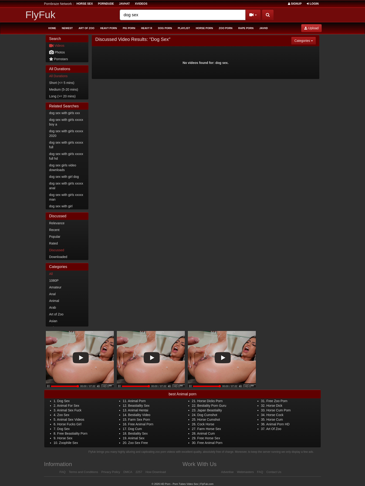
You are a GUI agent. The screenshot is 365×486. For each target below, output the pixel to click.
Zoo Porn (226, 28)
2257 (138, 472)
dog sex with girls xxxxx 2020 (66, 133)
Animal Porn (137, 401)
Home (52, 28)
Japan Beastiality (209, 410)
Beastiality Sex (138, 405)
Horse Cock (274, 415)
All (51, 274)
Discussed (56, 250)
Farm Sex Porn (139, 419)
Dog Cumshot (207, 415)
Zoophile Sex (68, 443)
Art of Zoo (87, 28)
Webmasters (245, 472)
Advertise (227, 472)
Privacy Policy (110, 472)
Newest (67, 28)
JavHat (124, 3)
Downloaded (58, 257)
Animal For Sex (68, 405)
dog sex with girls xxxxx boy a (66, 122)
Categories (305, 40)
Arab (52, 307)
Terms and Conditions (83, 472)
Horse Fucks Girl (69, 424)
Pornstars (58, 59)
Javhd (263, 28)
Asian (53, 321)
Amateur (55, 287)
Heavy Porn (108, 28)
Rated (53, 243)
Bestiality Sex (138, 433)
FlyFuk (40, 14)
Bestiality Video (139, 415)
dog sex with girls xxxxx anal (66, 186)
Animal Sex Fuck (69, 410)
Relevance (56, 223)
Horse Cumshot (208, 419)
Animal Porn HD (278, 424)
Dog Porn (165, 28)
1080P (53, 280)
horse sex (85, 3)
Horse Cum (274, 419)
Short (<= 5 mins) (61, 83)
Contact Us (273, 472)
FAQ (63, 472)
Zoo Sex (63, 415)
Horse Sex (64, 438)
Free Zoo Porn (276, 401)
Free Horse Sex (208, 438)
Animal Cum (206, 433)
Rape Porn (245, 28)
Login (313, 3)
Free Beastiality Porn (72, 433)
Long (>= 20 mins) (62, 96)
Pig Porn (129, 28)
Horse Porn (204, 28)
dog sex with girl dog (64, 177)
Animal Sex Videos (70, 419)
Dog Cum (135, 429)
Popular (54, 236)
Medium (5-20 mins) (63, 89)
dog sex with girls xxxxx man (66, 197)
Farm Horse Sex (209, 429)
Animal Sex (136, 438)
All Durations (58, 76)
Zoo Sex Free (138, 443)
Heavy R (146, 28)
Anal (52, 294)
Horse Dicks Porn (210, 401)
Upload (311, 28)
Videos (56, 45)
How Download (155, 472)
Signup (294, 3)
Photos (57, 52)
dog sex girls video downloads (62, 167)
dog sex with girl (60, 206)
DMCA (127, 472)
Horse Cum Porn (278, 410)
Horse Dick (274, 405)
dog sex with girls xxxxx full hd (66, 156)
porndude (106, 3)
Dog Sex (63, 401)
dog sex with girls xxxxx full (66, 145)
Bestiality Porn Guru (211, 405)
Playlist (184, 28)
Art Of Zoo (273, 429)
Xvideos (141, 3)
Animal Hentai (138, 410)
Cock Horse (205, 424)
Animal (54, 301)
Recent (54, 230)
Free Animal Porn (140, 424)
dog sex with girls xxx (64, 113)
